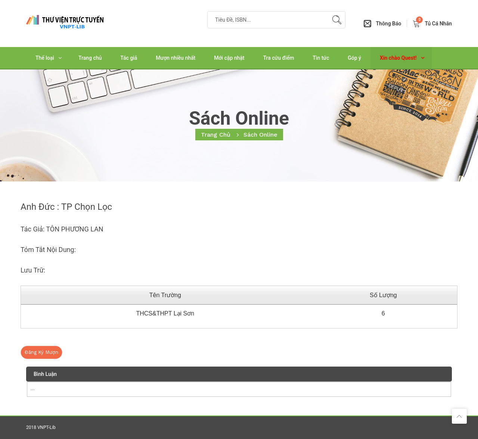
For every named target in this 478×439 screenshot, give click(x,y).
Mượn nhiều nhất (175, 58)
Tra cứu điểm (278, 58)
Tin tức (321, 58)
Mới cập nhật (229, 58)
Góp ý (354, 58)
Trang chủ (90, 58)
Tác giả (128, 58)
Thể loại (44, 58)
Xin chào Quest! (398, 58)
